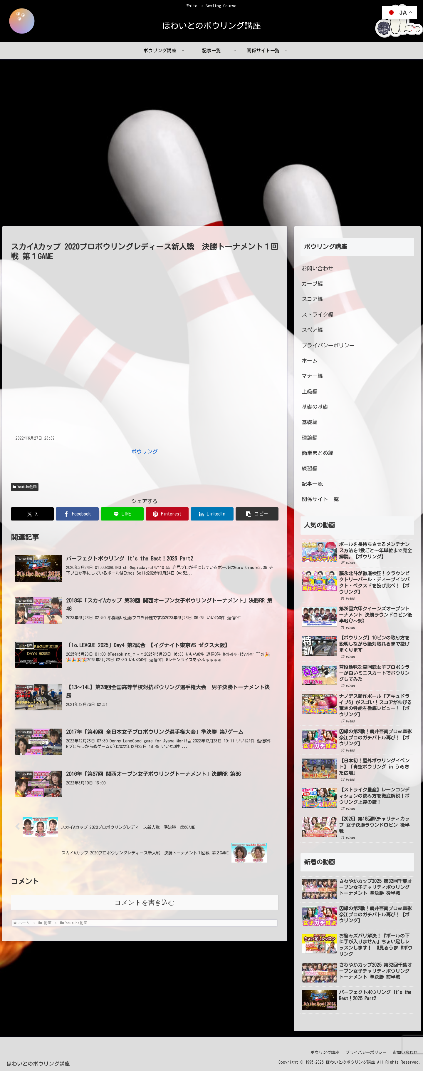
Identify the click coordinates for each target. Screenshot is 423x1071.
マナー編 (312, 376)
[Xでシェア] (32, 514)
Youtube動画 (25, 487)
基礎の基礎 (315, 407)
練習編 (310, 468)
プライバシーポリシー (328, 345)
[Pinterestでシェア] (167, 514)
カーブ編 (312, 284)
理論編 (310, 438)
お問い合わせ (317, 268)
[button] (257, 514)
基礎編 (310, 422)
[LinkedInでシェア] (212, 514)
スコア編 (312, 299)
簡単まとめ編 (317, 453)
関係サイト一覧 (320, 499)
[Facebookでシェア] (77, 514)
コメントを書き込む (145, 902)
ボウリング (144, 451)
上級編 (310, 391)
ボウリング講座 (324, 1052)
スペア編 (312, 330)
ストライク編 (317, 314)
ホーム (310, 361)
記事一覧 (312, 484)
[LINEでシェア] (122, 514)
